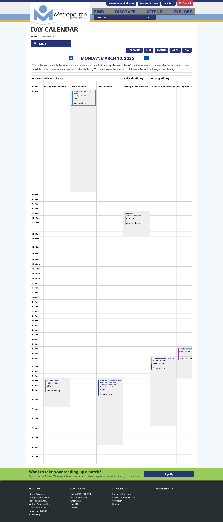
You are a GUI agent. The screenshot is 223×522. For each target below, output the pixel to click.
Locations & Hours (149, 2)
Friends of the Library (122, 493)
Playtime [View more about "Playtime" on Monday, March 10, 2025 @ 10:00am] (130, 213)
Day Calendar (47, 36)
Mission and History (37, 500)
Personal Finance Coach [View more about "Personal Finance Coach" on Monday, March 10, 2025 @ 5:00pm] (163, 358)
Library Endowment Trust (124, 497)
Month (161, 50)
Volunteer (117, 500)
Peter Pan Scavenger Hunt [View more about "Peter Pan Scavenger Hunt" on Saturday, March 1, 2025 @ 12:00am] (82, 92)
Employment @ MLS (38, 510)
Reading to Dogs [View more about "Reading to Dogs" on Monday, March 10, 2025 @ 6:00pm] (54, 381)
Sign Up (169, 474)
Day (186, 50)
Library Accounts (36, 493)
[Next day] (146, 58)
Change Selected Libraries (121, 2)
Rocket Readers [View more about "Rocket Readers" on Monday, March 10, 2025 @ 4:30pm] (186, 349)
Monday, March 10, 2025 (107, 58)
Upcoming (134, 50)
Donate (116, 504)
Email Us (74, 504)
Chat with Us (76, 500)
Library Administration (39, 497)
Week (175, 50)
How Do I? (169, 2)
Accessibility (34, 514)
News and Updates (37, 507)
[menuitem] (149, 3)
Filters (42, 43)
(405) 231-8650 (84, 493)
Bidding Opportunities (39, 504)
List (148, 50)
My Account (185, 2)
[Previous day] (71, 58)
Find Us (74, 507)
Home (34, 36)
